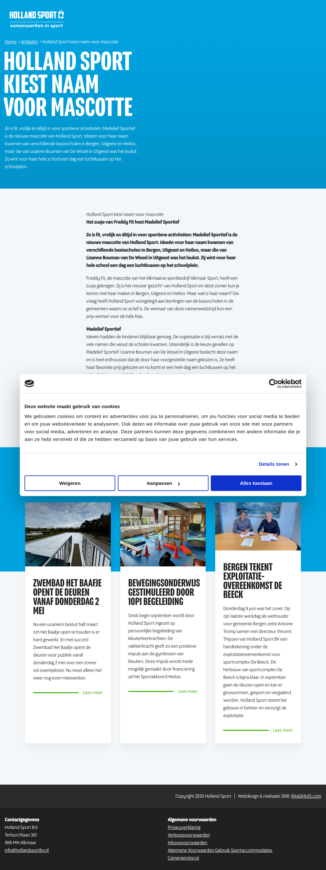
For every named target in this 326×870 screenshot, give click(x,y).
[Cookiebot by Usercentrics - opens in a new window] (273, 383)
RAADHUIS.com (306, 796)
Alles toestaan (256, 483)
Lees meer (93, 692)
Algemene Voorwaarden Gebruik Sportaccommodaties (220, 850)
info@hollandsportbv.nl (27, 850)
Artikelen (29, 42)
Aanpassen (163, 483)
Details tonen (274, 464)
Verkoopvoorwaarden (189, 835)
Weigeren (70, 483)
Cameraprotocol (183, 858)
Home (11, 42)
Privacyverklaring (184, 827)
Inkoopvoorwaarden (187, 842)
